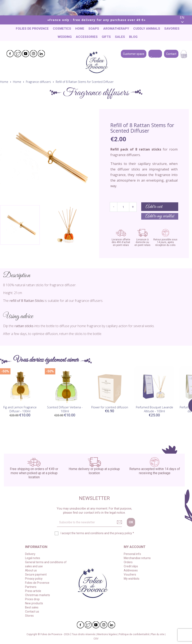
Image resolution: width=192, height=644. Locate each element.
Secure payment (36, 574)
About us (31, 570)
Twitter (17, 53)
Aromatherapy (116, 28)
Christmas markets (37, 595)
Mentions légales (107, 634)
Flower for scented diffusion (109, 407)
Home (79, 28)
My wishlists (131, 578)
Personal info (132, 554)
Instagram (33, 53)
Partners (30, 586)
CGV (96, 638)
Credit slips (131, 566)
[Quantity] (123, 207)
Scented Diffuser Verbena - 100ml (65, 409)
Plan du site (158, 634)
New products (34, 603)
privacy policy (123, 533)
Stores (29, 615)
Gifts (106, 37)
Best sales (31, 607)
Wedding (65, 37)
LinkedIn (41, 53)
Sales (120, 37)
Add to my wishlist (159, 216)
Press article (33, 591)
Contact (171, 53)
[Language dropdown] (184, 19)
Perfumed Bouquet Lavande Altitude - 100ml (154, 409)
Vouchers (130, 574)
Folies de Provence (32, 28)
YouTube (25, 53)
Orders (128, 562)
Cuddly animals (146, 28)
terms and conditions (90, 533)
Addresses (131, 570)
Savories (171, 28)
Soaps (93, 28)
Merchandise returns (137, 558)
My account (135, 547)
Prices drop (32, 599)
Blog (133, 37)
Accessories (87, 37)
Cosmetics (62, 28)
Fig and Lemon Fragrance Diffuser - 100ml (20, 409)
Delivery (30, 554)
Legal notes (32, 558)
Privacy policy (34, 578)
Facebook (10, 53)
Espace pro (155, 53)
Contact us (32, 611)
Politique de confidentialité (134, 634)
